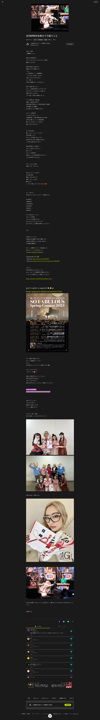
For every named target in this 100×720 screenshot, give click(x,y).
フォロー (69, 44)
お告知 (45, 39)
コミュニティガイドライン (47, 713)
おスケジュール (45, 698)
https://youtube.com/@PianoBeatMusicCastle (39, 279)
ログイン (96, 1)
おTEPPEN (40, 39)
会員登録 (68, 705)
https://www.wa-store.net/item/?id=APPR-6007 (46, 261)
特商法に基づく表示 (57, 713)
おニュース (35, 698)
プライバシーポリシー (36, 713)
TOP (29, 698)
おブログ (54, 698)
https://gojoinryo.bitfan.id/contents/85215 (38, 391)
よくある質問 (65, 713)
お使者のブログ (62, 698)
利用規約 (28, 713)
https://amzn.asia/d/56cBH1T (41, 259)
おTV (35, 39)
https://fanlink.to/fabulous (35, 252)
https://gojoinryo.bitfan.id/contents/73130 (44, 291)
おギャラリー (29, 39)
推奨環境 (23, 713)
